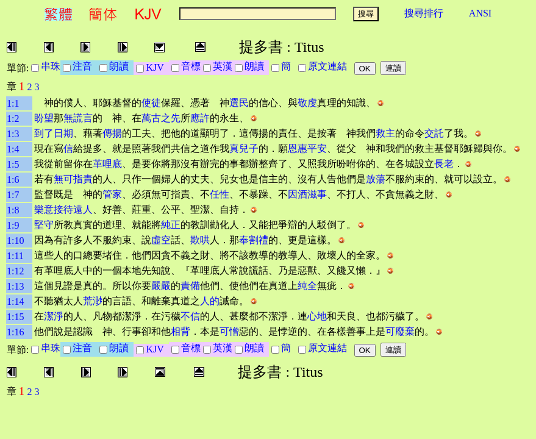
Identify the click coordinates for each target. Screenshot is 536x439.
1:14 (15, 301)
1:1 (13, 103)
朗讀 (121, 66)
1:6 (13, 179)
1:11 (15, 256)
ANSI (480, 13)
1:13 (15, 286)
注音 (85, 66)
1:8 (13, 210)
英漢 (222, 66)
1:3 (13, 134)
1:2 (13, 118)
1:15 (15, 317)
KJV (157, 67)
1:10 (15, 240)
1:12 (15, 271)
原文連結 (330, 66)
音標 (191, 66)
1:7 (13, 195)
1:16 (15, 332)
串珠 (50, 66)
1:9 (13, 225)
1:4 (13, 149)
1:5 (13, 164)
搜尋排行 (423, 13)
